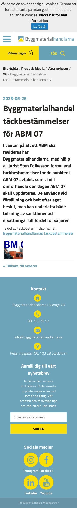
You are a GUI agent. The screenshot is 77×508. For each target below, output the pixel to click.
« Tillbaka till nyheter (20, 266)
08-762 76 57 (38, 321)
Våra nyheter (58, 68)
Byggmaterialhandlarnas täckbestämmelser (38, 233)
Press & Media (33, 68)
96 (5, 74)
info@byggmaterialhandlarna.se (38, 337)
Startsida (10, 68)
